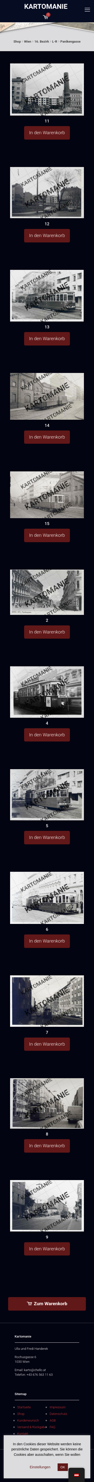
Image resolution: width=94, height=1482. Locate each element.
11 (47, 121)
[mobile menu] (87, 10)
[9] (47, 1205)
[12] (47, 192)
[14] (47, 396)
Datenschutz (58, 1414)
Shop (17, 41)
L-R (54, 41)
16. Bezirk (41, 41)
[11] (47, 89)
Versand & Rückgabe (31, 1427)
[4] (47, 691)
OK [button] (63, 1467)
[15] (47, 494)
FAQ (52, 1427)
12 (47, 223)
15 (47, 523)
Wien (27, 41)
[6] (47, 898)
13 (47, 326)
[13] (47, 296)
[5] (47, 794)
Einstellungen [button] (40, 1467)
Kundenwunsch (28, 1420)
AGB (52, 1420)
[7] (47, 1001)
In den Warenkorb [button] (47, 132)
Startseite (24, 1407)
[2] (47, 592)
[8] (47, 1103)
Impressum (57, 1407)
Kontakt (22, 1433)
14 (47, 425)
